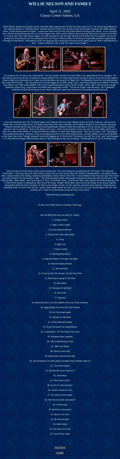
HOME (60, 453)
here (79, 205)
